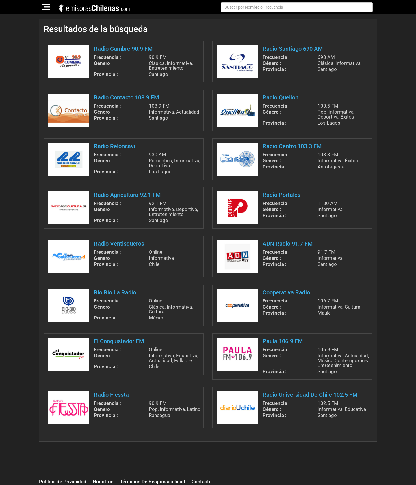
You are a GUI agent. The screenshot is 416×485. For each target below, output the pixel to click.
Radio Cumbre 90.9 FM (123, 48)
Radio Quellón (280, 97)
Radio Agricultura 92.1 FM (127, 194)
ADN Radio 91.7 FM (288, 243)
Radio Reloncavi (114, 146)
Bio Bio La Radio (115, 292)
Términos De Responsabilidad (152, 481)
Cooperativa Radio (286, 292)
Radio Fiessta (111, 394)
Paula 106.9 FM (283, 341)
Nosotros (103, 481)
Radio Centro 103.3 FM (292, 146)
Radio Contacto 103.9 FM (126, 97)
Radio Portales (281, 194)
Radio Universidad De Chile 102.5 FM (310, 394)
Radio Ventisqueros (119, 243)
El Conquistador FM (119, 341)
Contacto (202, 481)
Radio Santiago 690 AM (293, 48)
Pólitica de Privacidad (62, 481)
